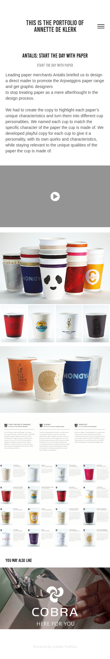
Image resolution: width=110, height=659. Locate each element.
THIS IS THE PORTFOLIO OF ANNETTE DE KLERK (55, 26)
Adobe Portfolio (65, 646)
